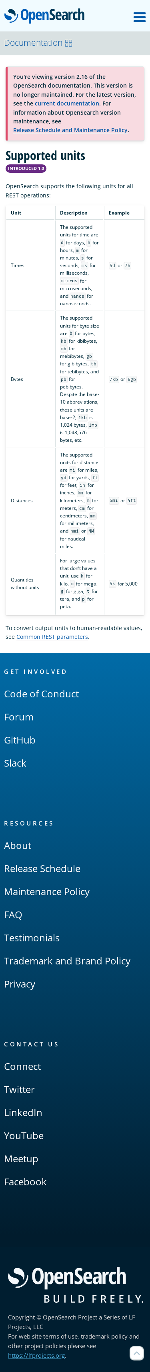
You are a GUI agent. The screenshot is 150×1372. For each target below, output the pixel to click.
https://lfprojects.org (36, 1355)
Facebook (25, 1181)
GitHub (20, 739)
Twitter (19, 1089)
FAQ (13, 914)
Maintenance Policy (47, 891)
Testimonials (32, 937)
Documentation (38, 42)
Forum (19, 716)
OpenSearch (46, 16)
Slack (15, 762)
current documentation (67, 103)
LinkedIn (23, 1112)
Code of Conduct (41, 693)
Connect (22, 1066)
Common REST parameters (52, 636)
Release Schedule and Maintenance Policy (70, 130)
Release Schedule (42, 868)
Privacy (19, 983)
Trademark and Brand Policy (67, 960)
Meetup (21, 1158)
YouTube (24, 1135)
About (17, 845)
